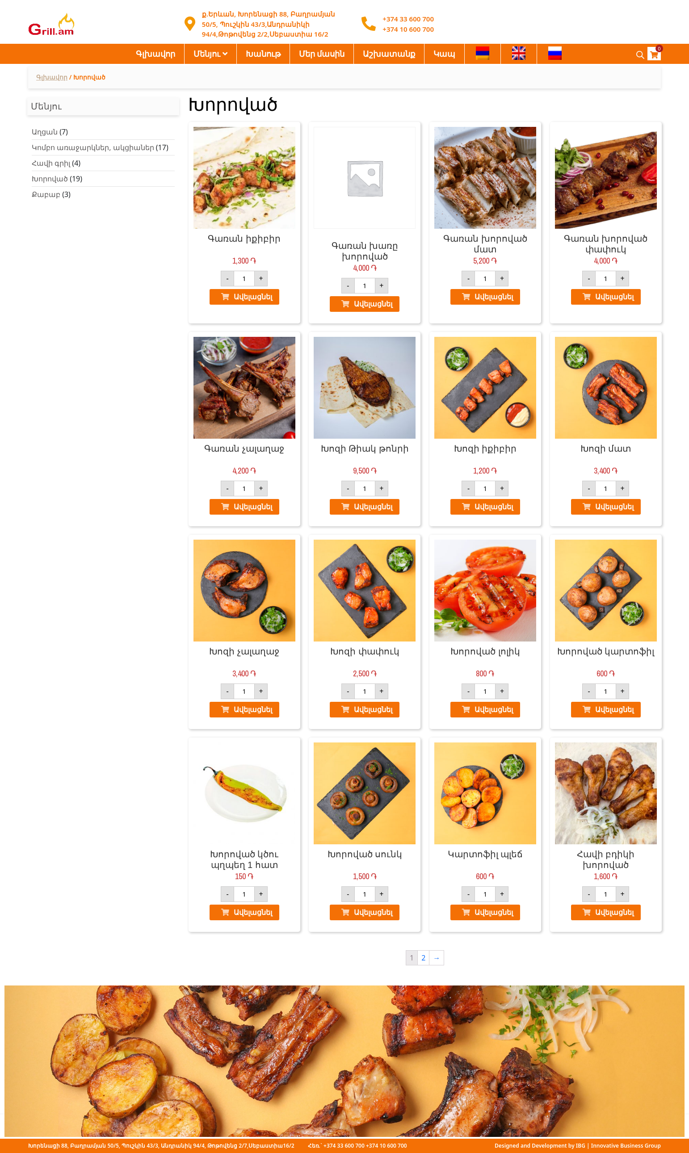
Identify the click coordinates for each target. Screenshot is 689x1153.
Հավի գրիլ (51, 163)
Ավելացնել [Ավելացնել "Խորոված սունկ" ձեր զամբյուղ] (373, 912)
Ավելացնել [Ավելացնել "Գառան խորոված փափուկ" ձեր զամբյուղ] (614, 297)
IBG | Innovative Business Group (618, 1145)
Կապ (444, 53)
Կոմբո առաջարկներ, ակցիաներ (93, 147)
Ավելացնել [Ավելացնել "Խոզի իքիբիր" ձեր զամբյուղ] (494, 507)
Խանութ (263, 53)
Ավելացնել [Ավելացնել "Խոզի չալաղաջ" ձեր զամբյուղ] (253, 709)
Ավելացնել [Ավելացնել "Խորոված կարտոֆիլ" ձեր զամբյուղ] (614, 709)
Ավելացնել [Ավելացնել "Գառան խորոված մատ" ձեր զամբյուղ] (494, 297)
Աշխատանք (389, 53)
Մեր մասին (322, 53)
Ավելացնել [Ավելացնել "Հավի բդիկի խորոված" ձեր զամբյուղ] (614, 912)
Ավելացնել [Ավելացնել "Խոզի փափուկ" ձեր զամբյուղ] (373, 709)
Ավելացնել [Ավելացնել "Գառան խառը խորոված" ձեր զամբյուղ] (373, 304)
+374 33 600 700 (408, 18)
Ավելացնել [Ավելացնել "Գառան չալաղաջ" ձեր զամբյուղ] (253, 507)
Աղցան (45, 132)
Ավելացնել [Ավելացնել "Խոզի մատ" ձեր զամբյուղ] (614, 507)
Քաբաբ (46, 194)
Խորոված (50, 179)
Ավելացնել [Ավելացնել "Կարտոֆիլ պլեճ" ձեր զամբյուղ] (494, 912)
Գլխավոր (155, 53)
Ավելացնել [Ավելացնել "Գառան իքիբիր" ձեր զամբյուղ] (253, 297)
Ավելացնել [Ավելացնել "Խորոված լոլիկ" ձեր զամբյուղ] (494, 709)
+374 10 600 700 (408, 29)
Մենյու (206, 53)
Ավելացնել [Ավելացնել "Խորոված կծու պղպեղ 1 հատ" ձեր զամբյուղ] (253, 912)
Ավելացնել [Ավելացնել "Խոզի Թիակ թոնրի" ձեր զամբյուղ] (373, 507)
